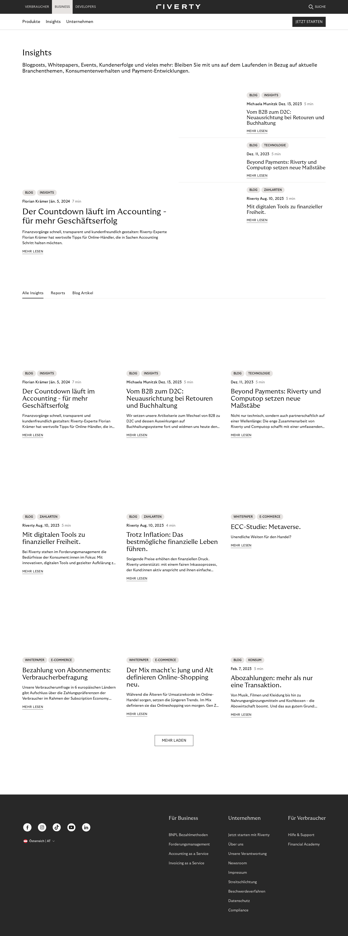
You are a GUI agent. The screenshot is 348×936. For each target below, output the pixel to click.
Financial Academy (304, 844)
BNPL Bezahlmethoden (188, 835)
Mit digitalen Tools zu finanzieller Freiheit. (284, 209)
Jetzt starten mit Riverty (249, 835)
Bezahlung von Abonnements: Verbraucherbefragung (66, 674)
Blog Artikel (82, 293)
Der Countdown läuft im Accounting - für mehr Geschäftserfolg (94, 216)
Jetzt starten (309, 22)
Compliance (238, 910)
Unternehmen (79, 22)
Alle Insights (32, 293)
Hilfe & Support (301, 835)
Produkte (31, 22)
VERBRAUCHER (37, 6)
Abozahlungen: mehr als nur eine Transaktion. (272, 682)
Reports (58, 293)
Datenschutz (239, 901)
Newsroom (237, 863)
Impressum (237, 872)
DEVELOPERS (85, 6)
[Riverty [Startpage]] (177, 7)
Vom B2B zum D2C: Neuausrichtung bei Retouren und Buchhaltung (285, 118)
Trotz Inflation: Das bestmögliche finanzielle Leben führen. (172, 542)
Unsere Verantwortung (247, 854)
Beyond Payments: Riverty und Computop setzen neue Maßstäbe (286, 165)
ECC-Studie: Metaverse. (266, 527)
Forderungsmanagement (189, 844)
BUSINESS (62, 6)
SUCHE (317, 7)
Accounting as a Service (188, 854)
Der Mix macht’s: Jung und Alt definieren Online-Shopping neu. (169, 677)
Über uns (235, 844)
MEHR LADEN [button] (174, 740)
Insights (53, 22)
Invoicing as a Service (186, 863)
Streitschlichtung (242, 882)
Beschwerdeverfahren (246, 891)
